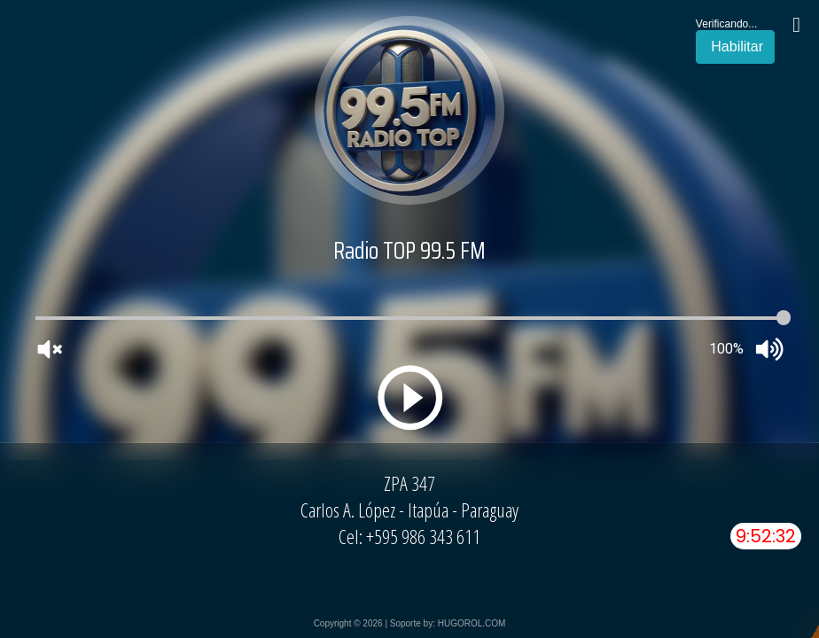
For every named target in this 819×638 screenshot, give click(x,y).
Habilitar (735, 46)
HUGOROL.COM (472, 623)
